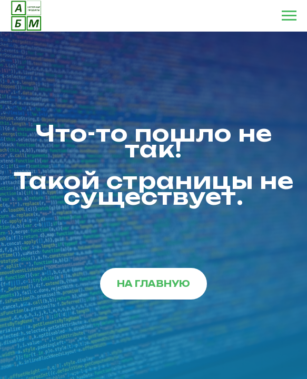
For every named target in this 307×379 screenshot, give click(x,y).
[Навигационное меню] (289, 16)
